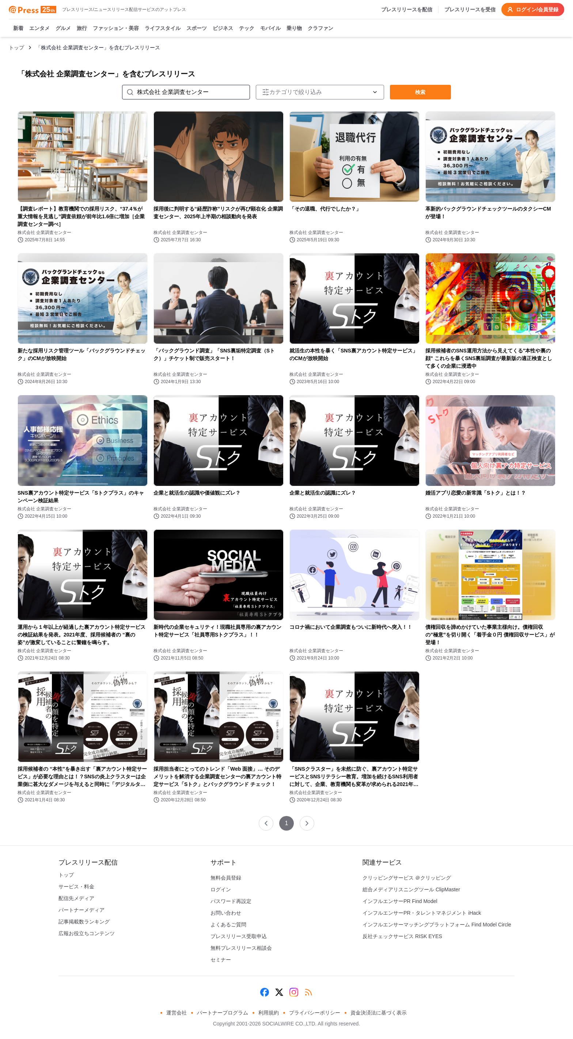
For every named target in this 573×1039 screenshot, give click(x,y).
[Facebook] (264, 992)
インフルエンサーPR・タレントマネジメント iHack (422, 913)
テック (246, 28)
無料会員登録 (225, 878)
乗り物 (294, 28)
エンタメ (39, 28)
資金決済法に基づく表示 (378, 1013)
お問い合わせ (225, 913)
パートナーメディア (81, 910)
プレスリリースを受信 (470, 9)
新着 (18, 28)
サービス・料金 (76, 886)
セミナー (220, 960)
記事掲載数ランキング (84, 922)
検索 (420, 92)
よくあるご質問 (228, 924)
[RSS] (308, 992)
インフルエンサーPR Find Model (400, 901)
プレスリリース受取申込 (238, 936)
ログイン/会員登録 (532, 9)
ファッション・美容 (116, 28)
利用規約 (268, 1013)
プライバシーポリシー (314, 1013)
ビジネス (223, 28)
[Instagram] (293, 992)
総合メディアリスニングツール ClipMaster (411, 889)
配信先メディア (76, 898)
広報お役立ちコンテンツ (86, 933)
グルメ (63, 28)
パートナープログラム (222, 1013)
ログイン (220, 889)
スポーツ (196, 28)
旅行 (82, 28)
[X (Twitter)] (279, 992)
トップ (16, 47)
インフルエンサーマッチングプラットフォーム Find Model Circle (437, 924)
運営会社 (176, 1013)
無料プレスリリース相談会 (241, 948)
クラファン (320, 28)
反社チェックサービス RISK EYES (402, 936)
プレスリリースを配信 (406, 9)
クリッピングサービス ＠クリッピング (407, 878)
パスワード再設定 (230, 901)
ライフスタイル (163, 28)
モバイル (270, 28)
